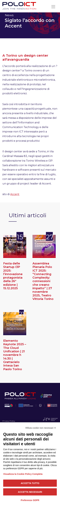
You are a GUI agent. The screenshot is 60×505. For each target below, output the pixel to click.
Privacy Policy (8, 421)
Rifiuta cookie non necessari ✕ (40, 428)
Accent (14, 194)
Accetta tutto (30, 483)
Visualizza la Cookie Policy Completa (23, 474)
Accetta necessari (30, 492)
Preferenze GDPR (30, 500)
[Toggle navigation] (53, 7)
